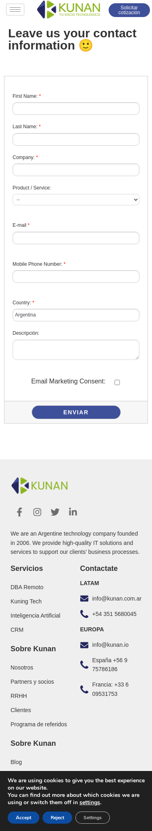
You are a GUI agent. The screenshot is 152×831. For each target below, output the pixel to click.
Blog (16, 762)
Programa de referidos (39, 724)
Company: (25, 157)
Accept (23, 817)
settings (89, 802)
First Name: (27, 96)
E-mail (21, 225)
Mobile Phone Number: (39, 264)
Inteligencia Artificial (35, 615)
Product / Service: (32, 188)
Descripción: (26, 333)
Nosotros (22, 667)
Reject (57, 817)
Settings (92, 817)
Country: (23, 303)
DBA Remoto (27, 587)
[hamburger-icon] (15, 9)
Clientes (21, 710)
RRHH (19, 696)
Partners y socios (32, 681)
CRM (17, 629)
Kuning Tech (26, 601)
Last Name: (27, 126)
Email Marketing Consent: (68, 381)
